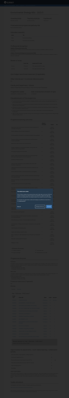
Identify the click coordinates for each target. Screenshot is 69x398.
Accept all (49, 206)
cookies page (22, 201)
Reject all (19, 206)
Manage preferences (40, 206)
